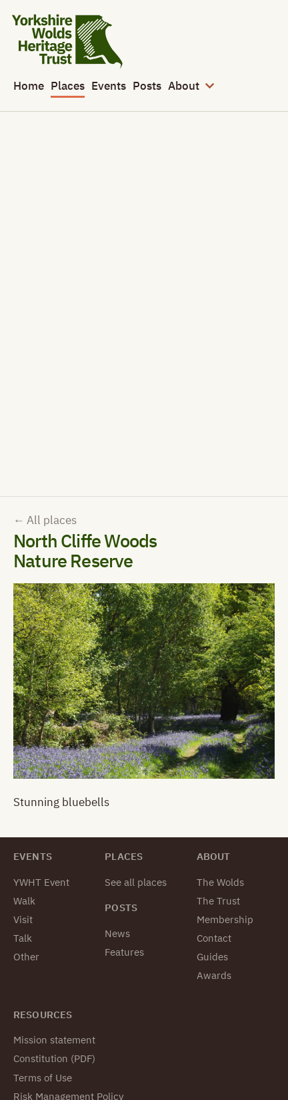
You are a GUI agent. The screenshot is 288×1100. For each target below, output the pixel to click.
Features (124, 952)
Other (26, 956)
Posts (147, 85)
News (117, 933)
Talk (22, 938)
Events (108, 85)
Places (68, 85)
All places (45, 520)
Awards (214, 975)
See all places (136, 882)
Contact (214, 938)
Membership (225, 919)
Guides (212, 956)
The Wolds (220, 882)
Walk (24, 900)
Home (28, 85)
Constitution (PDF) (54, 1058)
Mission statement (54, 1039)
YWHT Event (41, 882)
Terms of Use (42, 1077)
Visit (23, 919)
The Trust (218, 900)
